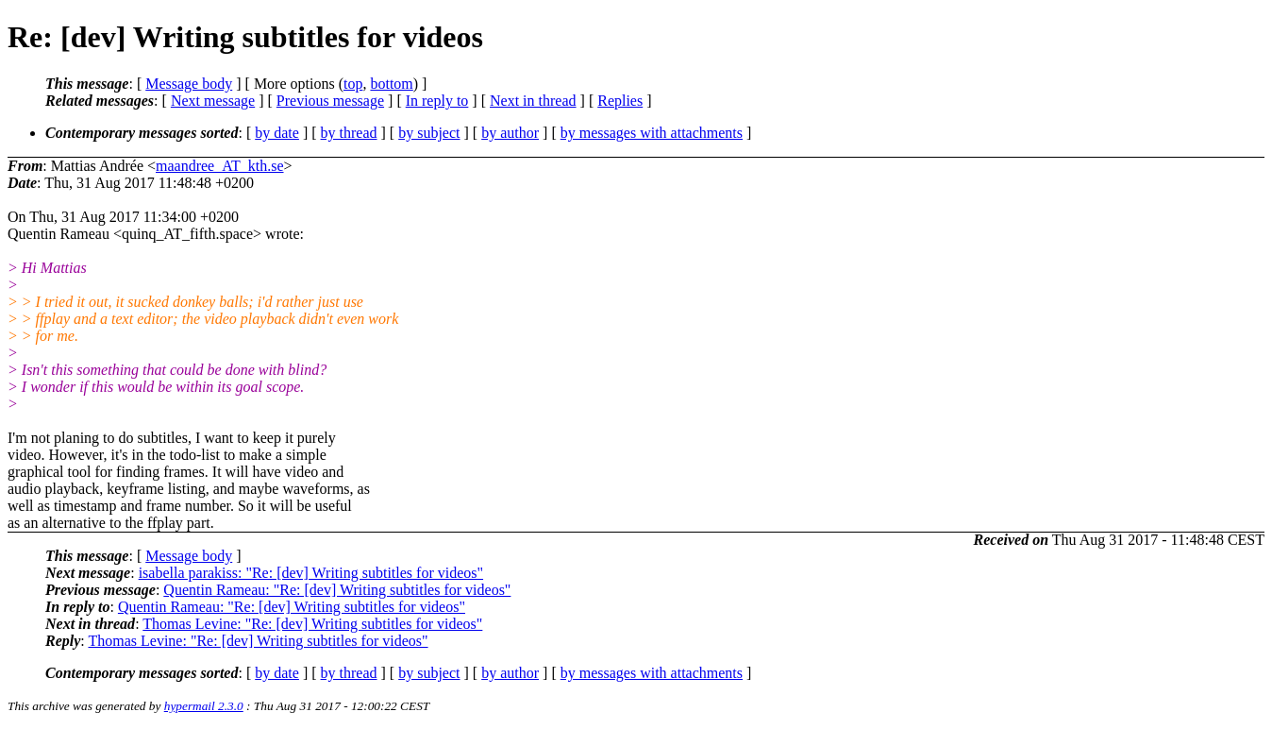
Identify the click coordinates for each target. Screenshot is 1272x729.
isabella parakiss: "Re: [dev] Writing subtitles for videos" (311, 573)
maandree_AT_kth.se (220, 166)
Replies (620, 101)
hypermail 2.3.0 (203, 706)
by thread (349, 133)
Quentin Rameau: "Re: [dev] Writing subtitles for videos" (336, 590)
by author (510, 133)
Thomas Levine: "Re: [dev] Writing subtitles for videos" (312, 624)
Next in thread (533, 101)
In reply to (437, 101)
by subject (429, 133)
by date (277, 133)
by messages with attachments (652, 133)
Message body (188, 84)
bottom (391, 84)
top (352, 84)
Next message (213, 101)
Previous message (330, 101)
